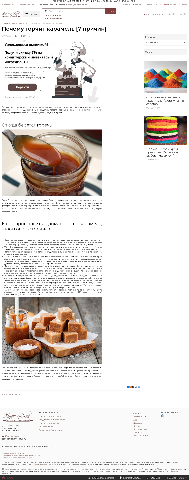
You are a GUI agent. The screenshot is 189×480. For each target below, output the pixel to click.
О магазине (125, 4)
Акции (137, 4)
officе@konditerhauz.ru (78, 4)
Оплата (158, 4)
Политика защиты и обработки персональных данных (21, 450)
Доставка (148, 4)
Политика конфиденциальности (13, 447)
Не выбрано (8, 4)
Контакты (183, 4)
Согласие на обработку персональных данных (18, 452)
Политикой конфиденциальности (44, 459)
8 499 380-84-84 (127, 13)
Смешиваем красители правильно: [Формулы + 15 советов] (165, 95)
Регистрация (157, 12)
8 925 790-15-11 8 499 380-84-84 (10, 424)
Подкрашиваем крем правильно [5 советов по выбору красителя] (164, 147)
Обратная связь (10, 430)
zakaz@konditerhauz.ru (14, 433)
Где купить (170, 4)
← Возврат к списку (11, 389)
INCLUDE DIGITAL (24, 472)
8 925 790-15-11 (127, 10)
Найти (109, 11)
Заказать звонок (27, 4)
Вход (147, 12)
